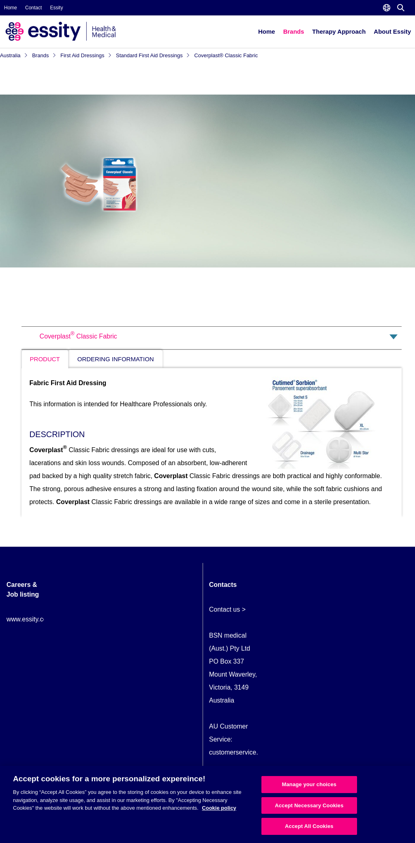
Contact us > (227, 609)
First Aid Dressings (86, 55)
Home (10, 8)
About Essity (392, 31)
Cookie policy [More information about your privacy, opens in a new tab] (219, 808)
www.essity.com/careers (40, 619)
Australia (14, 55)
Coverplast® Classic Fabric (226, 55)
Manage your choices (309, 784)
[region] (207, 804)
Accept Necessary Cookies (309, 805)
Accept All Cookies (309, 826)
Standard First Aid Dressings (153, 55)
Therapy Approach (339, 31)
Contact (33, 8)
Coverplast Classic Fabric (78, 336)
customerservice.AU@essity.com (256, 752)
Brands (293, 31)
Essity (56, 8)
